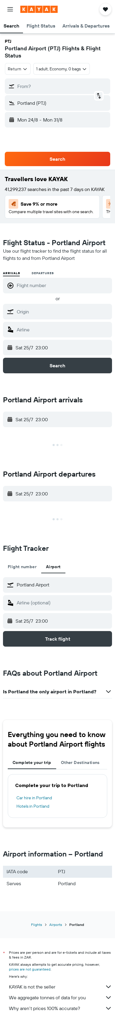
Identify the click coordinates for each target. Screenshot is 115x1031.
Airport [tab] (53, 566)
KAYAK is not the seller (60, 986)
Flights (36, 924)
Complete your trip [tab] (32, 762)
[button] (10, 9)
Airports (55, 924)
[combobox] (18, 69)
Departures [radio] (42, 273)
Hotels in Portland (32, 806)
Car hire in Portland (34, 797)
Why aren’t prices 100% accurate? (60, 1008)
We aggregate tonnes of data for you (60, 997)
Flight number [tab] (22, 566)
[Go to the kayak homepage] (39, 9)
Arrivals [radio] (11, 273)
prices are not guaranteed (29, 969)
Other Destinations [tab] (80, 762)
